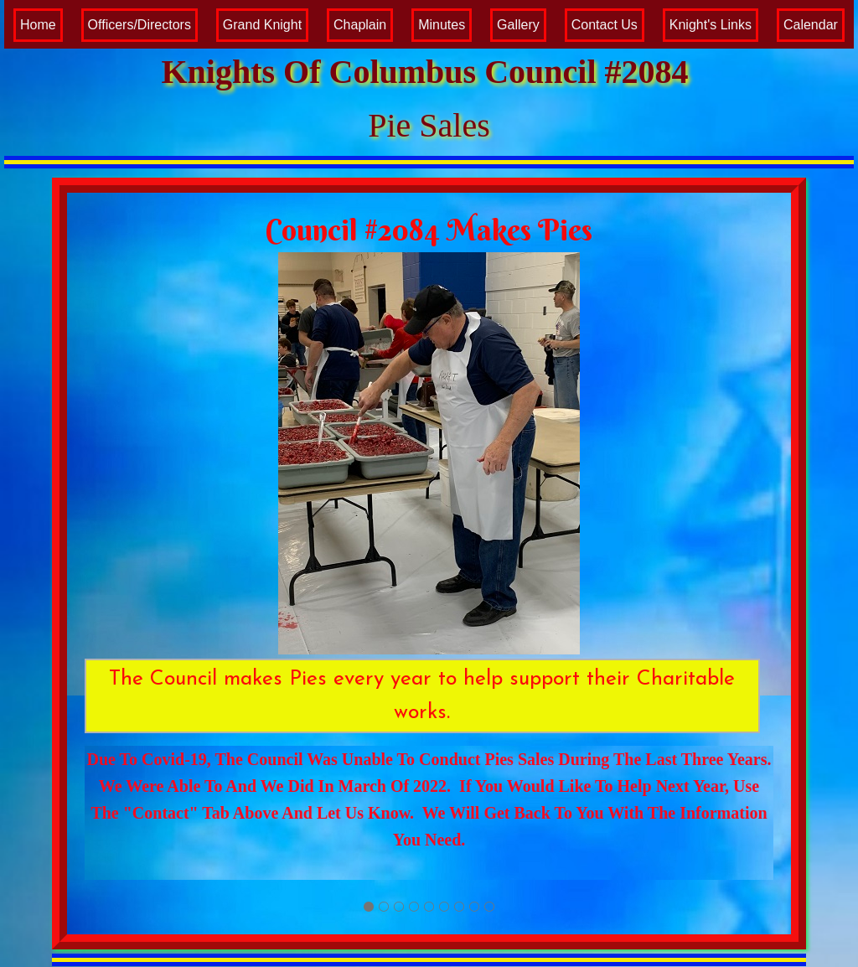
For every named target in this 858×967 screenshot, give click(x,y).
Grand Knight (262, 25)
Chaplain (359, 25)
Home (38, 25)
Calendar (810, 25)
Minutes (441, 25)
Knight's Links (710, 25)
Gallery (518, 25)
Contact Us (604, 25)
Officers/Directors (139, 25)
